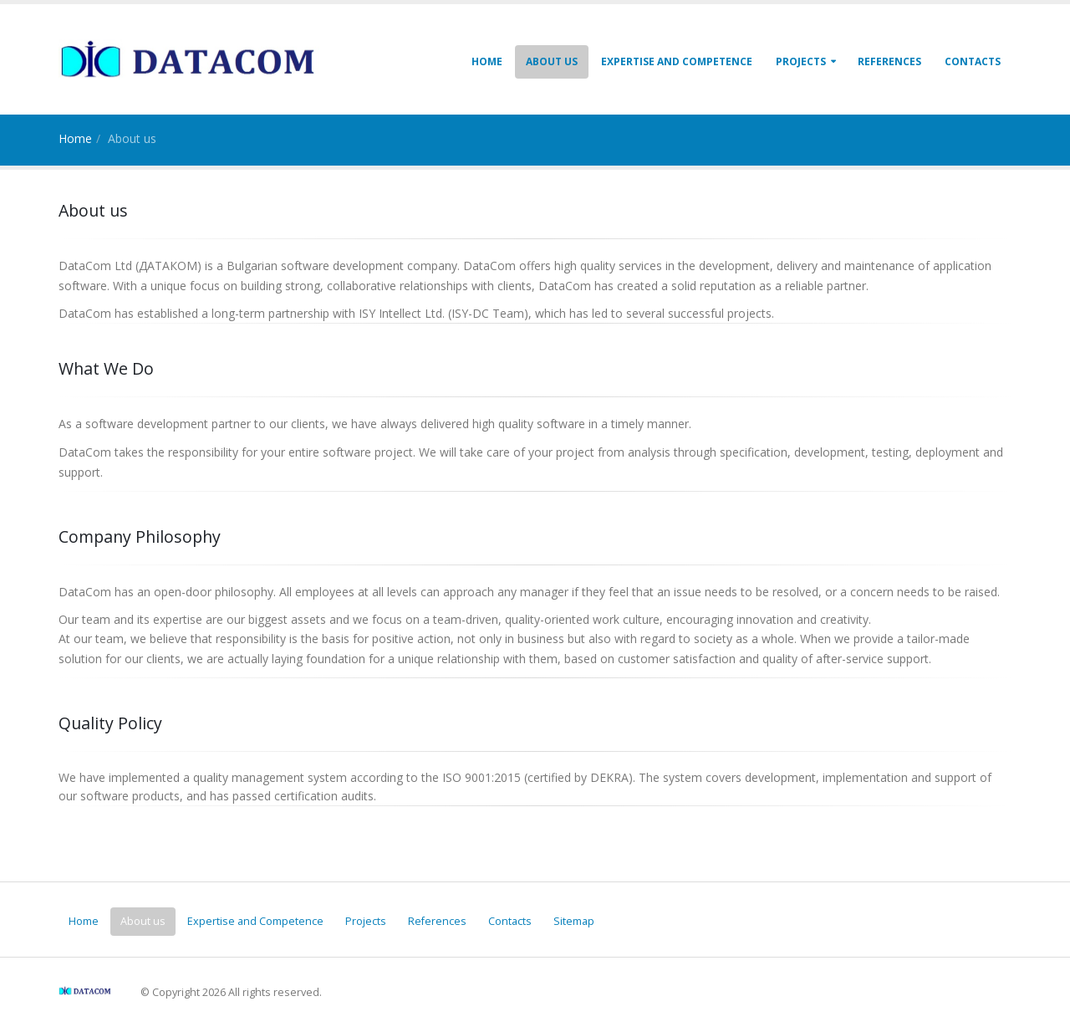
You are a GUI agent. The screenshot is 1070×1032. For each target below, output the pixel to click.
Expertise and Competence (676, 61)
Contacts (973, 61)
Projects (801, 61)
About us (552, 61)
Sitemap (573, 921)
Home (486, 61)
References (889, 61)
